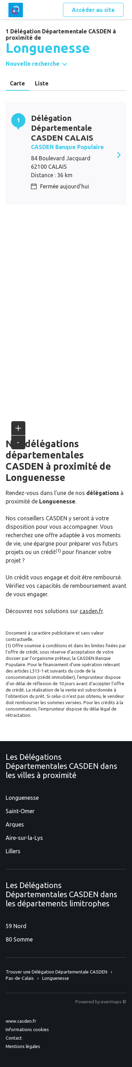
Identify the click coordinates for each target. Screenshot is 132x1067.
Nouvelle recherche (32, 63)
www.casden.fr (21, 1020)
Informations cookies (27, 1029)
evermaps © (113, 1001)
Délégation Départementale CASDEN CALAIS (62, 128)
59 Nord (16, 926)
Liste (42, 83)
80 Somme (19, 939)
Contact (14, 1037)
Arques (15, 824)
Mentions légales (23, 1046)
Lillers (13, 851)
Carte (17, 83)
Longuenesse (22, 798)
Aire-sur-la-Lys (24, 838)
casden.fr (91, 611)
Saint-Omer (20, 811)
